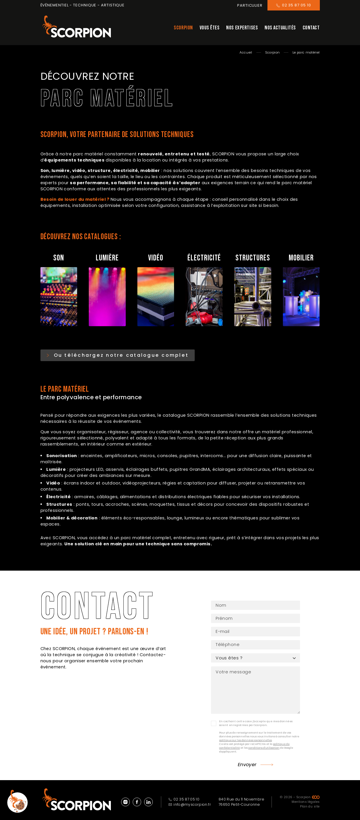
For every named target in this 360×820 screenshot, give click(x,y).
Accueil (246, 52)
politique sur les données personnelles (245, 736)
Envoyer (247, 760)
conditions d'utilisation (263, 744)
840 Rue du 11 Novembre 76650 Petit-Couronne (241, 798)
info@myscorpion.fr (190, 800)
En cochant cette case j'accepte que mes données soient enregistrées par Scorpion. (256, 719)
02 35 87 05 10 (184, 795)
